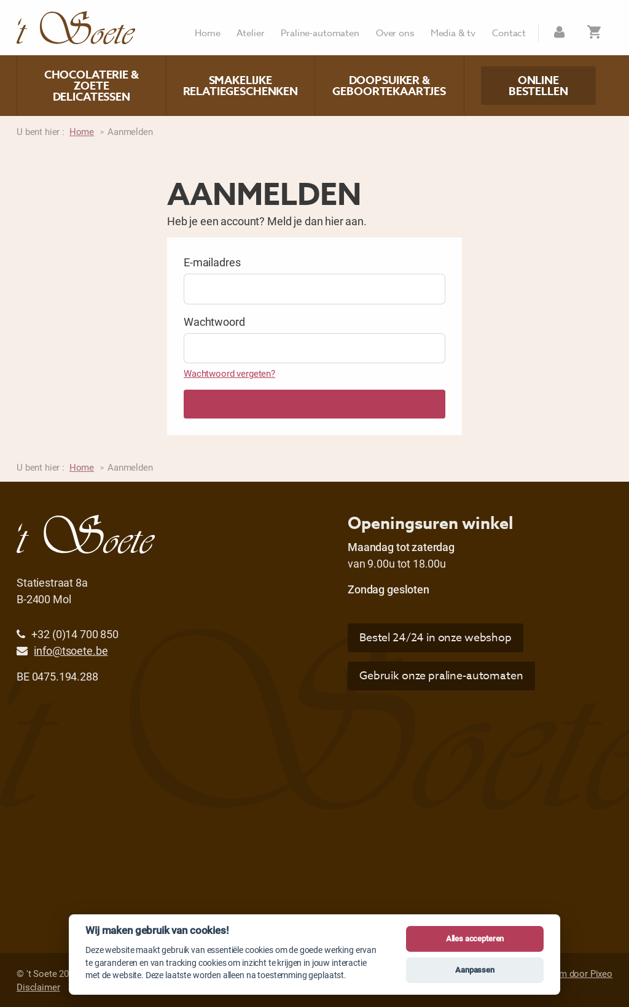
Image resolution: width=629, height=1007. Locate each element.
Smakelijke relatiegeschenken (240, 85)
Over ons (395, 33)
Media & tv (453, 33)
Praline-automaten (320, 33)
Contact (509, 33)
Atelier (250, 33)
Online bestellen (538, 85)
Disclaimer (38, 987)
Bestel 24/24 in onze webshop (435, 638)
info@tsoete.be (70, 650)
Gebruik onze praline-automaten (441, 676)
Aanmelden (314, 404)
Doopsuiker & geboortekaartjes (389, 85)
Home (207, 33)
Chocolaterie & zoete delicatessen (91, 86)
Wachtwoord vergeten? (229, 373)
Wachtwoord (214, 321)
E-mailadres (212, 262)
